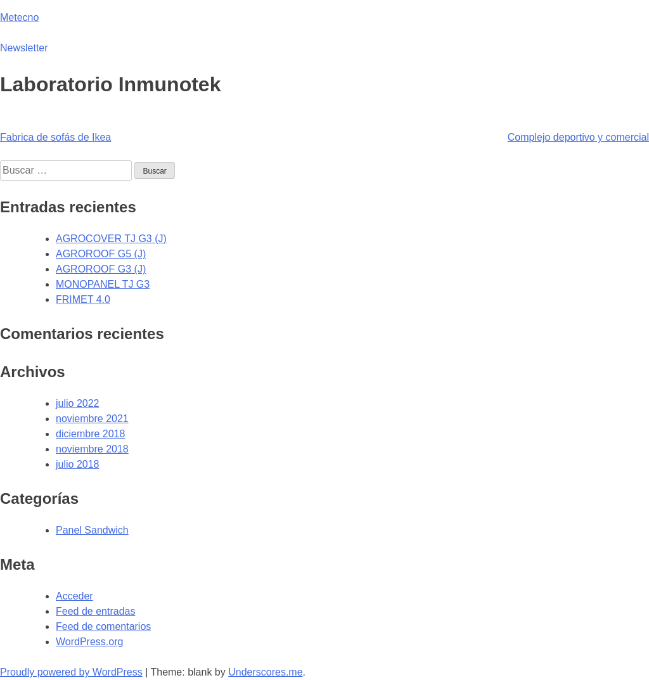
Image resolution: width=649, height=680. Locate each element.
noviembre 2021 (92, 418)
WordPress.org (89, 641)
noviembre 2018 (92, 449)
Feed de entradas (95, 611)
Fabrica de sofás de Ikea (55, 137)
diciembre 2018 (90, 433)
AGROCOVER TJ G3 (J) (111, 238)
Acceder (74, 596)
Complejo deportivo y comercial (578, 137)
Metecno (19, 17)
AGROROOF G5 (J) (101, 253)
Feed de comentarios (103, 626)
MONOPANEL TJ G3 (103, 284)
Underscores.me (265, 672)
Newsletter (24, 47)
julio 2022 (78, 403)
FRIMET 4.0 (83, 299)
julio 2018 (78, 464)
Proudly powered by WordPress (71, 672)
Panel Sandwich (92, 530)
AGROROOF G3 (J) (101, 269)
